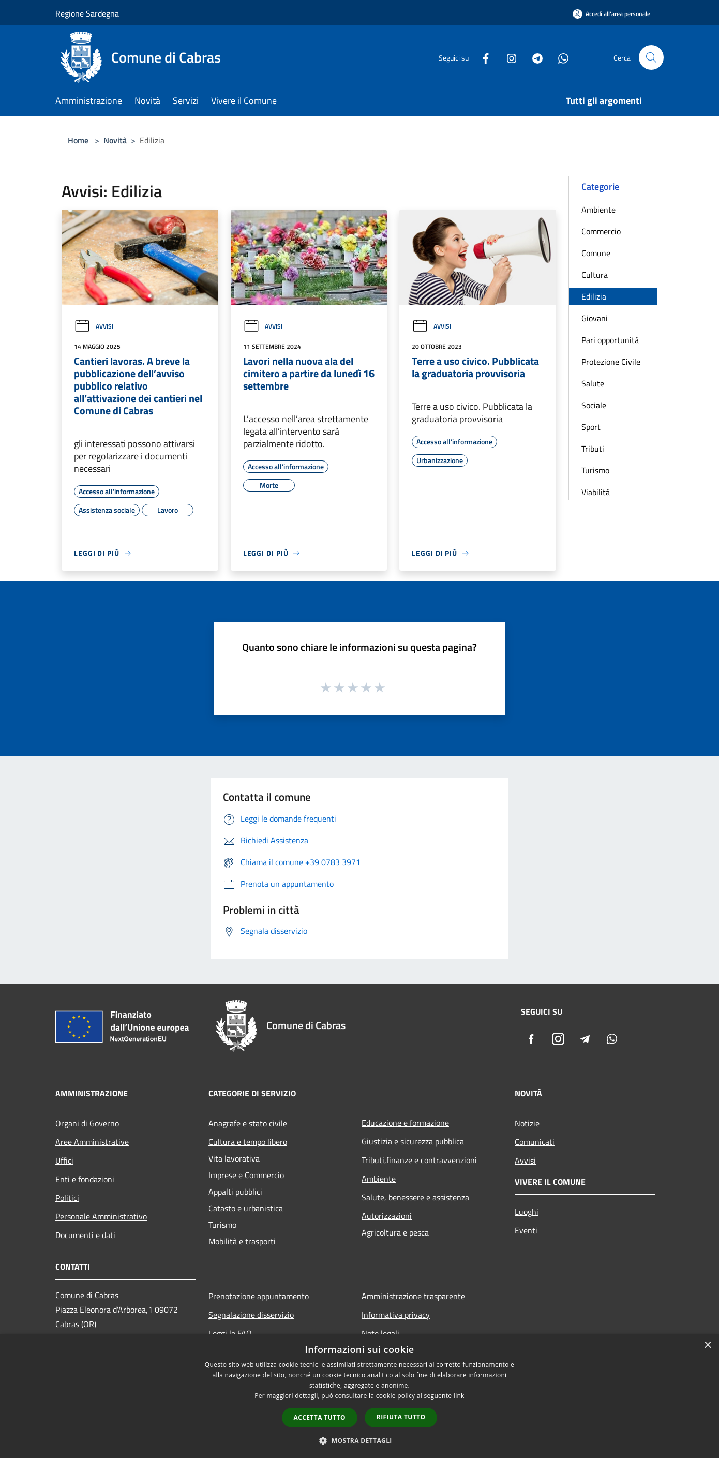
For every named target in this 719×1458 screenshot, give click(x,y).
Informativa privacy (396, 1314)
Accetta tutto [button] (320, 1417)
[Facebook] (481, 57)
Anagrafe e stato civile (247, 1123)
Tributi (592, 448)
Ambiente (598, 209)
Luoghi (526, 1212)
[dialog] (359, 1396)
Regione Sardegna (87, 13)
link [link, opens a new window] (459, 1395)
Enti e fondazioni (84, 1179)
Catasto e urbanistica (245, 1208)
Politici (67, 1198)
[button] (359, 1440)
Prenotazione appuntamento (258, 1296)
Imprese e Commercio (246, 1175)
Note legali (380, 1333)
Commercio (601, 231)
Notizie (527, 1123)
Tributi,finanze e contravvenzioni (419, 1160)
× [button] (707, 1345)
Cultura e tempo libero (247, 1142)
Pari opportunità (610, 340)
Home (78, 140)
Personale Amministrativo (101, 1216)
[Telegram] (533, 57)
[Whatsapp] (559, 57)
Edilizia (593, 296)
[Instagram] (507, 57)
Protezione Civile (610, 361)
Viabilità (595, 492)
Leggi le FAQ (230, 1333)
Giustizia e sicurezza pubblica (413, 1141)
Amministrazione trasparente (413, 1296)
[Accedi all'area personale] (611, 14)
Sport (591, 427)
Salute (592, 383)
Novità (115, 140)
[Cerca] (651, 57)
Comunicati (535, 1142)
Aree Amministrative (92, 1142)
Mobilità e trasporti (242, 1241)
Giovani (594, 318)
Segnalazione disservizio (251, 1314)
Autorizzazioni (387, 1216)
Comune (595, 253)
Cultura (594, 275)
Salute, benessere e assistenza (415, 1197)
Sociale (593, 405)
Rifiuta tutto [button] (401, 1416)
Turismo (595, 470)
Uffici (64, 1160)
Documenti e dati (85, 1235)
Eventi (526, 1230)
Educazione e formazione (405, 1123)
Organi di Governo (87, 1123)
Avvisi (93, 326)
